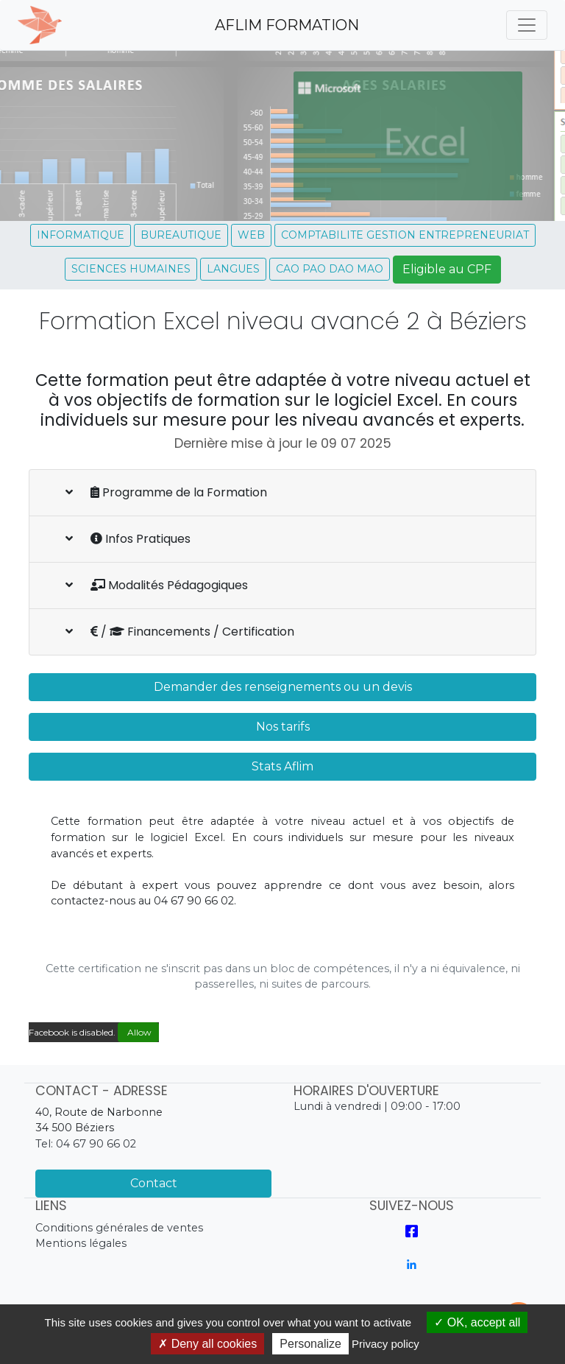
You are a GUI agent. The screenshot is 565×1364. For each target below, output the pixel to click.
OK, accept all (477, 1322)
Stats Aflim (282, 766)
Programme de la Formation (166, 492)
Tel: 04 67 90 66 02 (85, 1143)
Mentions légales (81, 1243)
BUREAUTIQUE (181, 235)
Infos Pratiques (128, 538)
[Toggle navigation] (526, 25)
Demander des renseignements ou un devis (283, 687)
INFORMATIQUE (80, 235)
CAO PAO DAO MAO (329, 268)
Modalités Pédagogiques (156, 585)
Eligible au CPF (446, 269)
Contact (153, 1183)
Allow (138, 1032)
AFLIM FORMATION (287, 25)
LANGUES (233, 268)
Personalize (310, 1343)
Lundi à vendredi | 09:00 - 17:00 (377, 1106)
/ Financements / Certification (179, 631)
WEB (251, 235)
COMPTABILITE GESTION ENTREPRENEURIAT (405, 235)
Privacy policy (385, 1343)
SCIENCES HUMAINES (131, 268)
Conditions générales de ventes (119, 1227)
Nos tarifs (283, 727)
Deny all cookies (207, 1343)
